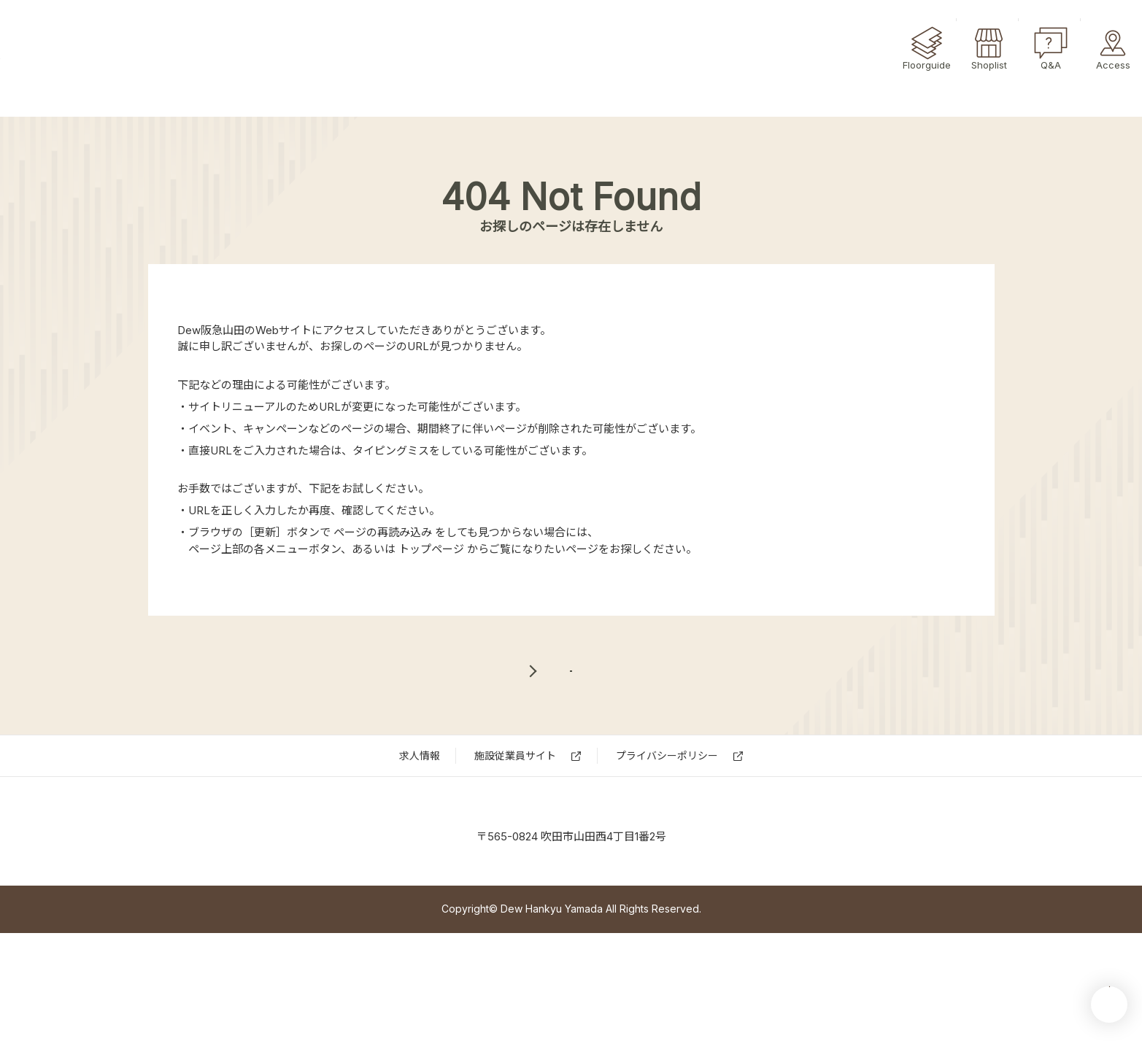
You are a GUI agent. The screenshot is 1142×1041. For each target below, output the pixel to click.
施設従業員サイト (515, 806)
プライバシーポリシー (667, 806)
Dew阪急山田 (82, 58)
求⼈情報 (419, 806)
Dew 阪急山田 (571, 883)
